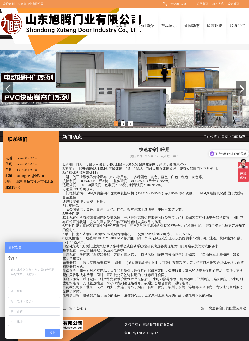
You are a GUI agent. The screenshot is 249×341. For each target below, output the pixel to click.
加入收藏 (218, 4)
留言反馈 (214, 26)
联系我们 (237, 26)
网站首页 (123, 26)
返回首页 (202, 4)
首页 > (226, 137)
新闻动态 (192, 26)
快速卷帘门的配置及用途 (227, 308)
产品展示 (169, 26)
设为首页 (233, 4)
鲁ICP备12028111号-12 (141, 333)
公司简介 (146, 26)
